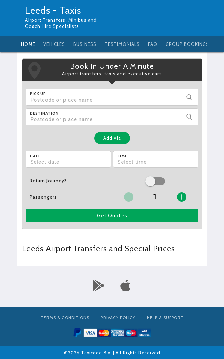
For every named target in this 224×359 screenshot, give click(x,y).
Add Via (112, 138)
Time (122, 156)
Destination (44, 113)
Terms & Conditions (65, 317)
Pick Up (38, 93)
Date (35, 156)
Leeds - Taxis (53, 10)
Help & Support (165, 317)
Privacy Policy (118, 317)
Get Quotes (112, 216)
